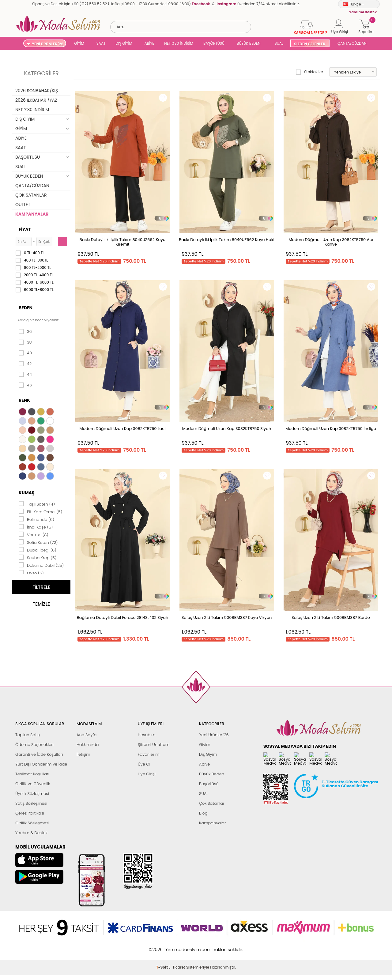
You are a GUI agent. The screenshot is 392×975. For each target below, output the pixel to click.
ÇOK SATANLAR (31, 195)
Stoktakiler (309, 72)
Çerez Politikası (29, 813)
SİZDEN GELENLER (309, 44)
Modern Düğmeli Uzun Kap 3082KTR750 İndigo (330, 428)
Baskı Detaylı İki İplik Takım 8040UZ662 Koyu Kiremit (122, 242)
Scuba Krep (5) (37, 557)
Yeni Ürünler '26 (214, 735)
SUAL (278, 43)
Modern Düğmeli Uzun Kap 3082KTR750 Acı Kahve (330, 242)
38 (25, 342)
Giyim (204, 744)
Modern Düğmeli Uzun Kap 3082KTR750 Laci (123, 428)
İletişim (83, 754)
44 (25, 374)
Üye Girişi (147, 774)
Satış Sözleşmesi (31, 803)
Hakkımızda (88, 744)
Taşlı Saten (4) (37, 503)
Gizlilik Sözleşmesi (32, 823)
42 (25, 364)
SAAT (101, 43)
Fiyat (25, 229)
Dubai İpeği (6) (37, 549)
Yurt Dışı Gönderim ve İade (41, 764)
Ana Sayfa (86, 735)
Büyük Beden (211, 774)
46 (25, 385)
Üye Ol (144, 764)
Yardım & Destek (31, 833)
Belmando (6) (36, 519)
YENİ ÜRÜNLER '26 (47, 44)
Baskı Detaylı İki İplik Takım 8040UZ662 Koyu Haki (226, 240)
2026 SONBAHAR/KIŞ (36, 91)
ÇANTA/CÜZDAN (352, 43)
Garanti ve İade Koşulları (39, 754)
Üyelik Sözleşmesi (32, 793)
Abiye (204, 764)
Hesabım (146, 735)
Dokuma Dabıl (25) (41, 565)
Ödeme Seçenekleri (34, 744)
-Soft (162, 932)
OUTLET (22, 204)
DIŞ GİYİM (123, 43)
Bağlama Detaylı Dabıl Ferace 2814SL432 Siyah (122, 617)
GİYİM (79, 43)
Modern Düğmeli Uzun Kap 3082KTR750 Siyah (226, 428)
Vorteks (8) (33, 534)
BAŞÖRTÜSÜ (213, 43)
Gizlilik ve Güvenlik (32, 784)
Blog (203, 813)
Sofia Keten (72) (38, 542)
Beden (25, 308)
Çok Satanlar (211, 803)
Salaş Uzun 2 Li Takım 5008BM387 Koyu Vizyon (227, 617)
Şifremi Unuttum (153, 744)
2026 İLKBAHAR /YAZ (36, 100)
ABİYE (149, 43)
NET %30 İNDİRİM (178, 43)
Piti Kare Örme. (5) (40, 511)
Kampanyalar (212, 823)
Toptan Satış (27, 735)
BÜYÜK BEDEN (249, 43)
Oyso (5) (31, 572)
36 (25, 332)
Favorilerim (148, 754)
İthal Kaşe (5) (36, 526)
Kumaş (26, 493)
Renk (24, 400)
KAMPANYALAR (31, 214)
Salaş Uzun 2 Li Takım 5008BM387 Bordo (331, 617)
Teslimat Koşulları (32, 774)
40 (25, 353)
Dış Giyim (208, 754)
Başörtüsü (209, 784)
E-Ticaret (177, 932)
